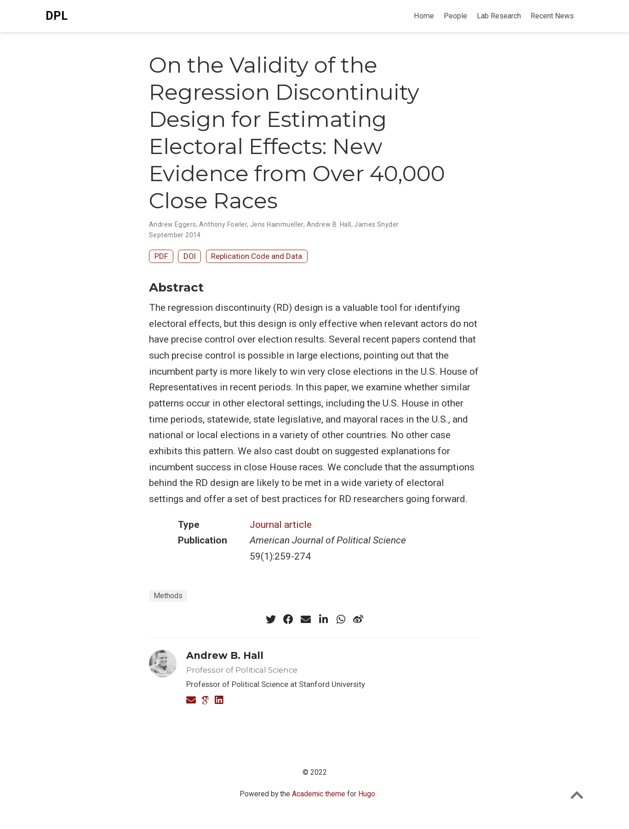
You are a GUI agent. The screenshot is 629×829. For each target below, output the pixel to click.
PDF (161, 256)
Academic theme (318, 793)
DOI (189, 256)
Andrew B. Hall (329, 224)
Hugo (366, 793)
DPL (57, 16)
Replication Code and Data (256, 256)
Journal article (281, 524)
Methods (168, 595)
